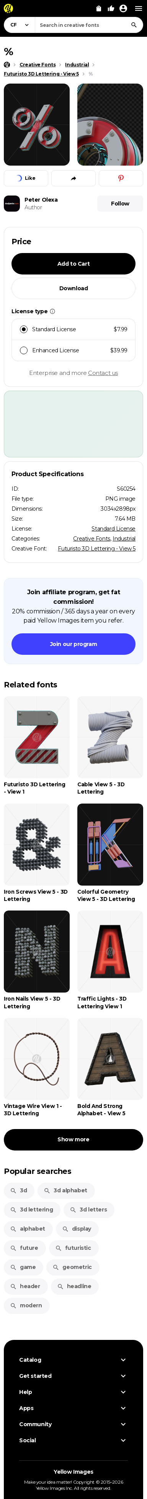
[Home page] (7, 65)
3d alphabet (65, 1190)
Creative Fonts (91, 538)
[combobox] (89, 25)
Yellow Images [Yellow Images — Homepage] (73, 1471)
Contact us (103, 372)
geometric (71, 1267)
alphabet (27, 1228)
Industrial (124, 538)
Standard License (113, 528)
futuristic (73, 1247)
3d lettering (31, 1209)
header (25, 1286)
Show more (73, 1139)
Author (33, 207)
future (24, 1247)
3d (18, 1190)
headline (74, 1286)
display (76, 1228)
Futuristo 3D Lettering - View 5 (97, 548)
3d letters (88, 1209)
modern (26, 1305)
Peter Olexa (41, 199)
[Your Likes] (111, 8)
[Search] (134, 25)
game (23, 1267)
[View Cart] (98, 8)
